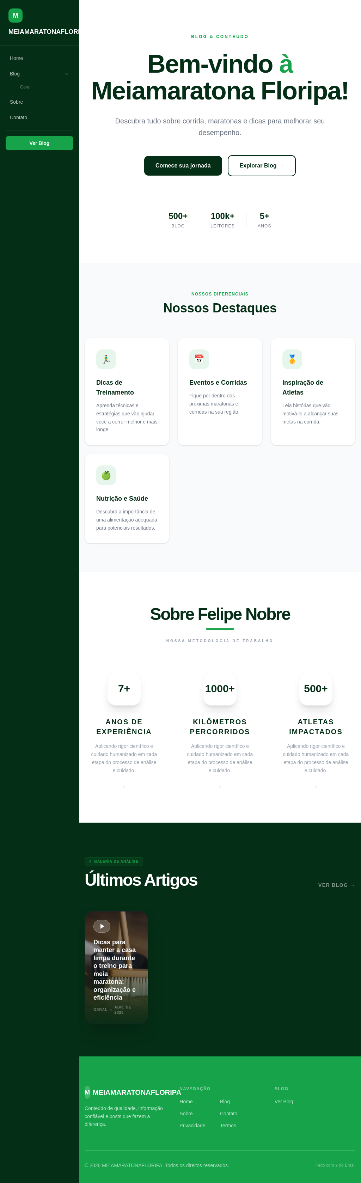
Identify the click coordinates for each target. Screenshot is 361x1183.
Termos (228, 1125)
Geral (25, 87)
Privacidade (192, 1125)
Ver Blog (40, 143)
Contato (18, 117)
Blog (39, 74)
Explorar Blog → (262, 166)
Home (16, 58)
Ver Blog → (336, 885)
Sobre (16, 102)
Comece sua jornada (183, 166)
